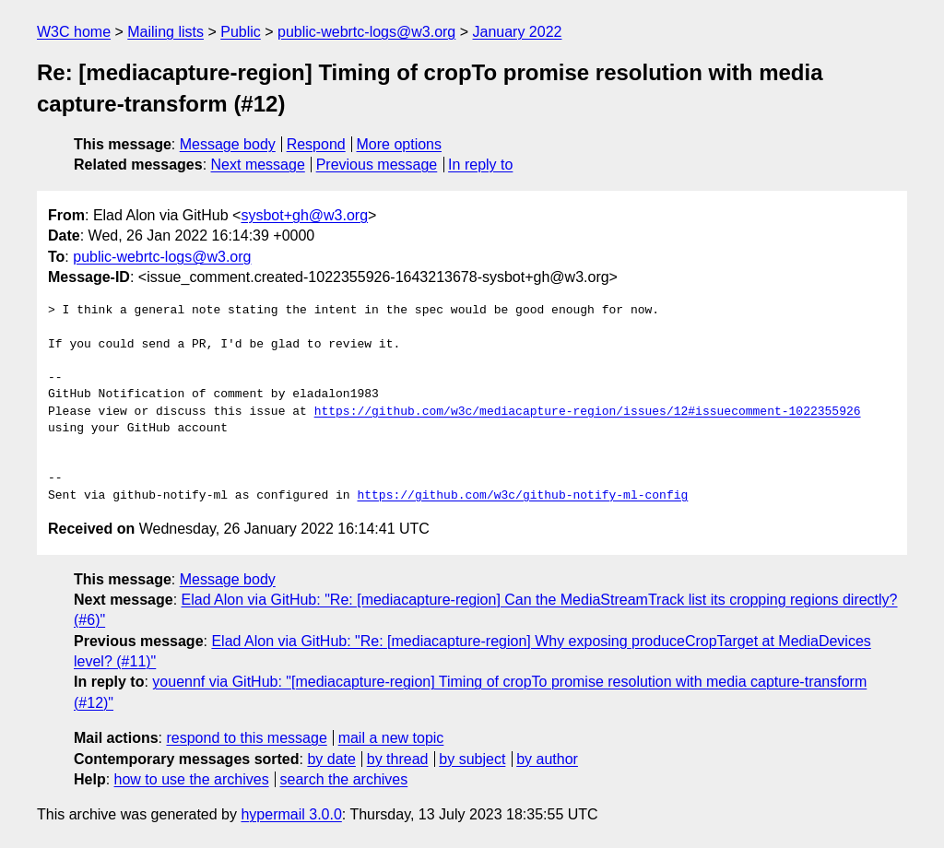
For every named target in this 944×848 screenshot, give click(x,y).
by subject (472, 759)
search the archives (344, 779)
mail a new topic (391, 738)
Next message (258, 164)
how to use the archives (191, 779)
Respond (316, 144)
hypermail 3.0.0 (291, 814)
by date (331, 759)
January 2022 (517, 32)
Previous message (377, 164)
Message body (228, 144)
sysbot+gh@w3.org (304, 215)
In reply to (480, 164)
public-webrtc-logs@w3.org (366, 32)
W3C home (74, 32)
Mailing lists (165, 32)
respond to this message (246, 738)
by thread (398, 759)
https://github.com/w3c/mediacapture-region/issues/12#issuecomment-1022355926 (587, 412)
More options (399, 144)
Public (240, 32)
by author (547, 759)
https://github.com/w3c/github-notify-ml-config (522, 496)
